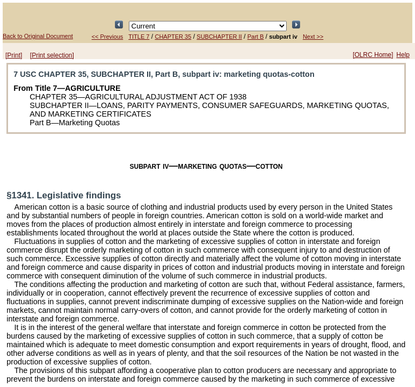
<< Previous (107, 36)
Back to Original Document (38, 36)
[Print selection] (52, 55)
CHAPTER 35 (173, 36)
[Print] (13, 55)
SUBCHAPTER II (219, 36)
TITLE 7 (138, 36)
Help (403, 55)
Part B (255, 36)
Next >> (313, 36)
